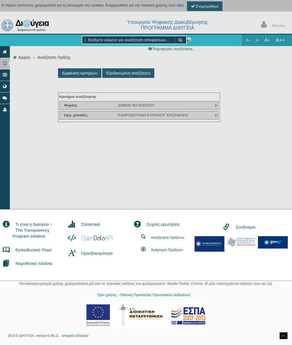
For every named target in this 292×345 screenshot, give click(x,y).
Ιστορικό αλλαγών (75, 336)
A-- (248, 40)
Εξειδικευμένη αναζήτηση (128, 73)
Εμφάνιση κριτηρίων (79, 73)
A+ (267, 40)
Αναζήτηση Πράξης (54, 57)
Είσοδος (272, 25)
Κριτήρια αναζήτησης (77, 96)
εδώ (180, 5)
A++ (280, 40)
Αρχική (24, 57)
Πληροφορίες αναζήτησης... (173, 49)
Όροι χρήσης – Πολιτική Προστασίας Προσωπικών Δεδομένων (143, 295)
